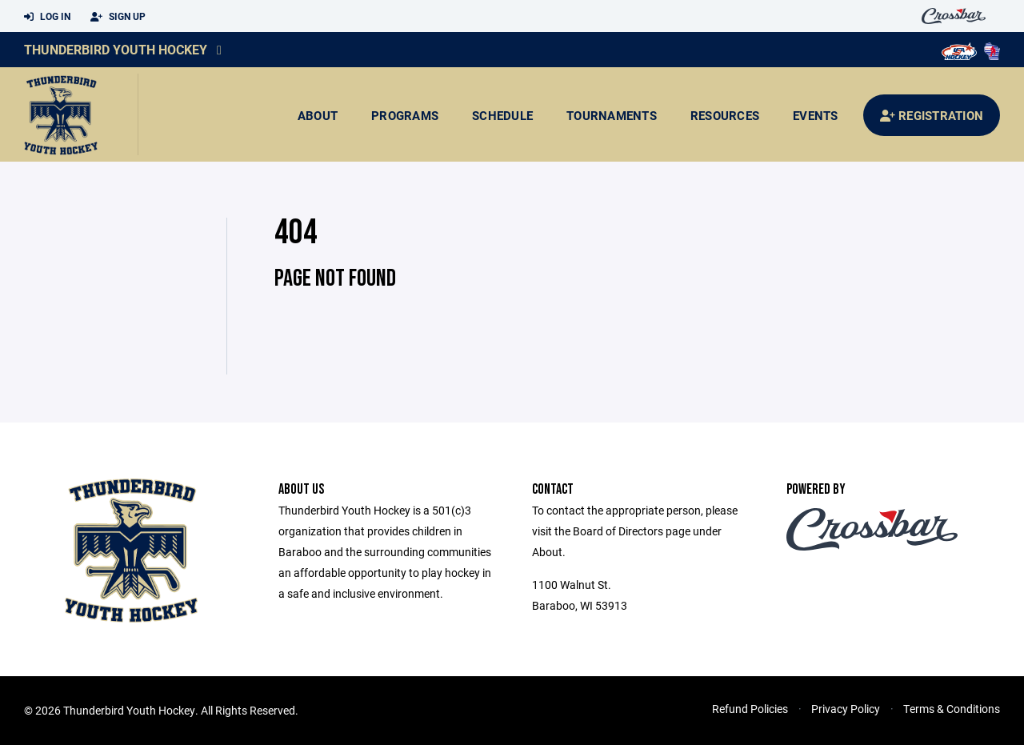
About (318, 115)
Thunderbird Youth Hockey (115, 49)
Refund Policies (750, 708)
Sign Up (118, 17)
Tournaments (611, 115)
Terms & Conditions (951, 708)
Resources (724, 115)
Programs (404, 115)
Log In (47, 17)
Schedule (502, 115)
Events (815, 115)
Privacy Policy (845, 708)
